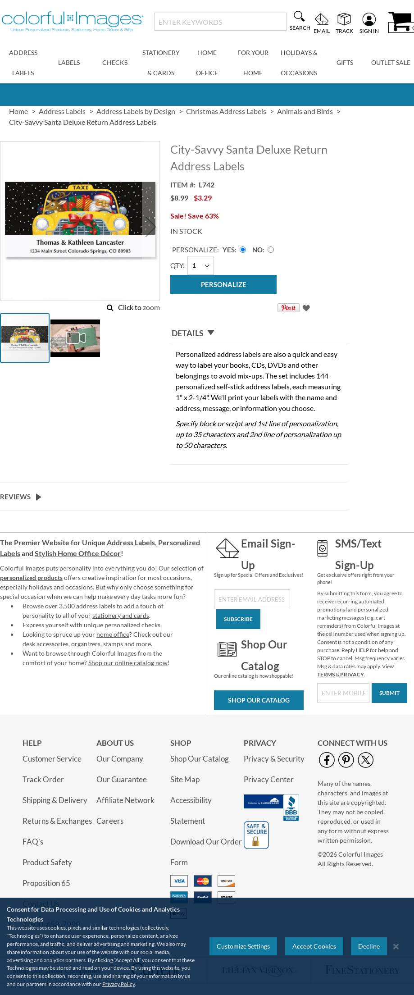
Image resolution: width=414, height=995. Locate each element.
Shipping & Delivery (55, 800)
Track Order (43, 779)
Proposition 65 (46, 883)
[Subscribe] (238, 619)
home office (112, 634)
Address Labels (131, 542)
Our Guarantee (121, 779)
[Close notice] (395, 946)
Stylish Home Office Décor (78, 553)
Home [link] (18, 111)
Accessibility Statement (191, 810)
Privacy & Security (274, 758)
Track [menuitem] (344, 30)
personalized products (31, 577)
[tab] (259, 333)
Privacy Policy (118, 984)
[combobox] (220, 22)
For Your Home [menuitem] (252, 63)
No (257, 250)
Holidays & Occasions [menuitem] (299, 63)
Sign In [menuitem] (369, 30)
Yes (229, 250)
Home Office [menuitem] (207, 63)
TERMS (326, 674)
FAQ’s (33, 841)
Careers (109, 821)
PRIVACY (352, 674)
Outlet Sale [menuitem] (390, 62)
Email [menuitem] (322, 30)
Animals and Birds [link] (305, 111)
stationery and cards (120, 615)
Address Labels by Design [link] (135, 111)
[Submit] (389, 693)
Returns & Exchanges (57, 821)
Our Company (119, 758)
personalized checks (132, 625)
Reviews (15, 497)
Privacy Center (269, 779)
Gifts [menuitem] (345, 62)
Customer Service (52, 758)
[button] (151, 226)
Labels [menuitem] (69, 62)
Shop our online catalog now (128, 662)
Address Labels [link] (62, 111)
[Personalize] (223, 284)
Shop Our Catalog (259, 700)
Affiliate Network (125, 800)
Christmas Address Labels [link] (226, 111)
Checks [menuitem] (114, 62)
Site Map (185, 779)
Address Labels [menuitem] (23, 63)
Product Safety (47, 862)
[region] (207, 946)
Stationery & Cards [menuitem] (161, 63)
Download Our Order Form (206, 852)
